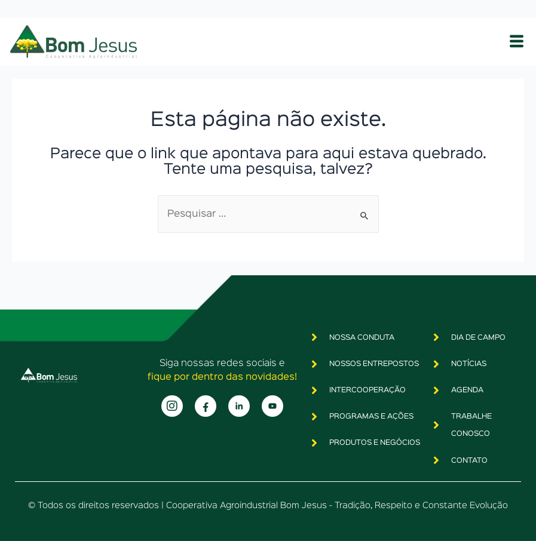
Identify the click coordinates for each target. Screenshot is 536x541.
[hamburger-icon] (516, 42)
